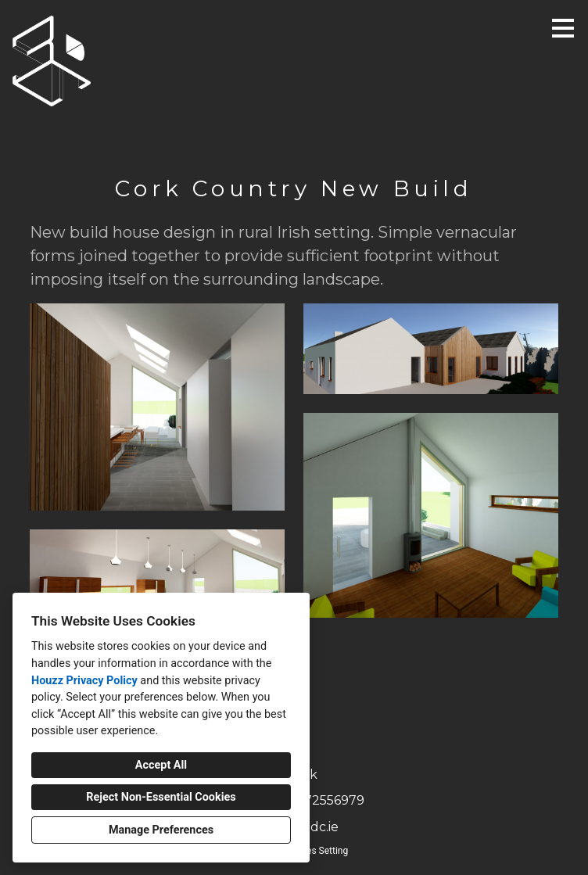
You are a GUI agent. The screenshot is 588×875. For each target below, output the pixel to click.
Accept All (161, 765)
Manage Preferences (161, 830)
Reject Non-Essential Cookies (160, 797)
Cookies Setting (316, 850)
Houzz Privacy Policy (84, 680)
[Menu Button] (563, 28)
